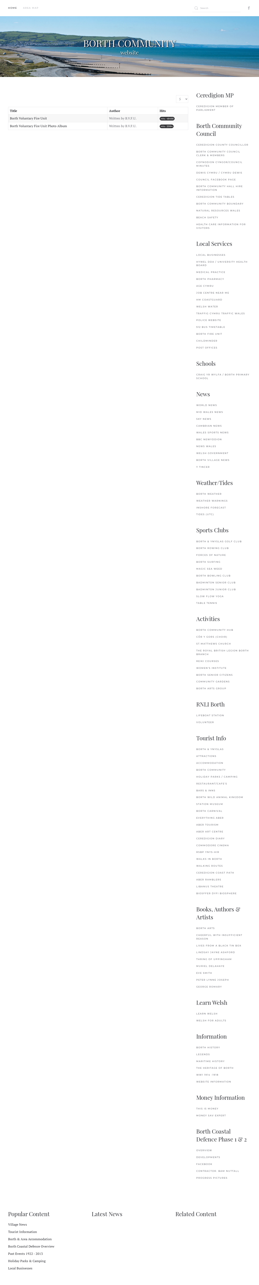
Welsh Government (212, 453)
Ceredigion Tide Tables (215, 196)
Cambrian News (209, 425)
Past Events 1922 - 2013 (25, 1253)
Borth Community (211, 769)
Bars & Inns (205, 790)
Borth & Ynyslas (210, 749)
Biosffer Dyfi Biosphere (216, 893)
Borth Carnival (209, 811)
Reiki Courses (207, 661)
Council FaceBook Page (216, 179)
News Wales (206, 446)
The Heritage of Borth (215, 1068)
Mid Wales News (209, 412)
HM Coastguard (209, 299)
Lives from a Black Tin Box (218, 945)
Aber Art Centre (209, 831)
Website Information (213, 1081)
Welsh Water (207, 306)
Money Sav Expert (211, 1115)
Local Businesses (211, 255)
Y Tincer (203, 467)
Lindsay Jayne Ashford (215, 952)
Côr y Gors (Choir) (211, 636)
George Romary (209, 986)
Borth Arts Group (211, 688)
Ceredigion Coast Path (215, 872)
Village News (17, 1224)
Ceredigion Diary (210, 838)
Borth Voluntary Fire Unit (28, 118)
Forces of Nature (211, 555)
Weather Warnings (212, 500)
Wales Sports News (212, 432)
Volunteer (205, 722)
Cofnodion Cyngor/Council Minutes (219, 164)
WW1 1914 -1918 (207, 1074)
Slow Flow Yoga (210, 596)
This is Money (207, 1108)
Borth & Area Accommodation (30, 1239)
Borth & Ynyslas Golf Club (219, 541)
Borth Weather (209, 493)
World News (206, 405)
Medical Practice (210, 272)
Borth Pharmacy (210, 279)
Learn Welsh (207, 1013)
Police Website (208, 320)
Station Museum (209, 804)
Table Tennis (206, 603)
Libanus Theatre (210, 886)
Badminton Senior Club (216, 582)
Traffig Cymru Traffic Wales (220, 313)
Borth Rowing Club (212, 548)
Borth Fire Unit (209, 333)
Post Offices (207, 347)
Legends (203, 1054)
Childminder (207, 340)
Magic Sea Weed (209, 568)
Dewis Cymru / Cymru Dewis (219, 172)
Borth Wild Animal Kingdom (219, 797)
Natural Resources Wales (218, 210)
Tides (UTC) (205, 514)
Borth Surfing (208, 561)
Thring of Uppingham (214, 959)
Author (114, 111)
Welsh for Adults (211, 1020)
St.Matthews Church (213, 643)
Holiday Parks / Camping (217, 776)
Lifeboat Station (210, 715)
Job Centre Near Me (212, 292)
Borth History (208, 1047)
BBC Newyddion (209, 439)
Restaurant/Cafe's (211, 783)
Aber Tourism (207, 824)
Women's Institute (211, 668)
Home (12, 7)
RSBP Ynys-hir (207, 852)
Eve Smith (204, 973)
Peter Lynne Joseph (212, 979)
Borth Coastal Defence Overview (31, 1246)
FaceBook (204, 1164)
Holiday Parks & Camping (27, 1261)
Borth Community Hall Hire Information (219, 188)
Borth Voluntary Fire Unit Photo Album (38, 126)
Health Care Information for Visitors (221, 226)
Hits (163, 111)
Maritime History (210, 1061)
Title (13, 111)
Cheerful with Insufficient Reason (219, 937)
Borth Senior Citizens (214, 674)
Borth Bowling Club (213, 575)
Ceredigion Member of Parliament (215, 108)
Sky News (203, 419)
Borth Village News (213, 460)
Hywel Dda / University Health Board (222, 263)
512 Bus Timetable (210, 327)
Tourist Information (22, 1232)
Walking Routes (209, 865)
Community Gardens (213, 681)
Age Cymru (205, 285)
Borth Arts (205, 928)
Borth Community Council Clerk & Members (218, 153)
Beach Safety (207, 217)
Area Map (31, 7)
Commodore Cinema (212, 845)
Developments (208, 1157)
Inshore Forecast (211, 507)
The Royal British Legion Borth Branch (222, 652)
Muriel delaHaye (210, 966)
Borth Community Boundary (220, 203)
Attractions (206, 756)
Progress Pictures (212, 1177)
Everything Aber (210, 817)
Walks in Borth (209, 859)
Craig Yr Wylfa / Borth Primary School (222, 376)
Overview (204, 1150)
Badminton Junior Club (216, 589)
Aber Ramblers (208, 879)
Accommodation (209, 763)
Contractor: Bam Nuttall (217, 1171)
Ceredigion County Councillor (222, 144)
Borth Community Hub (214, 630)
